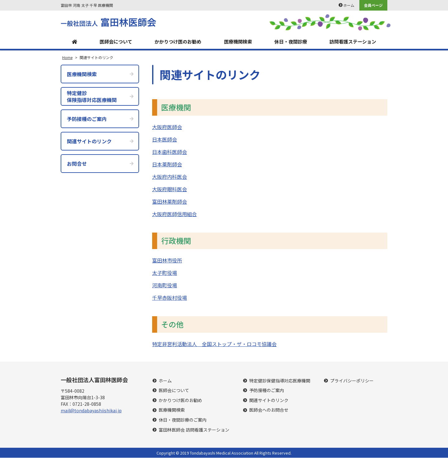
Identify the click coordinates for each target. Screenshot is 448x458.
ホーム (348, 5)
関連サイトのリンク (268, 401)
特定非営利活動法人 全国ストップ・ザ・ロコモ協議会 (214, 344)
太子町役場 (164, 273)
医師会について (114, 41)
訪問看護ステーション (352, 41)
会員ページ (373, 5)
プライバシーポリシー (352, 381)
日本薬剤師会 (167, 164)
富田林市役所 (167, 260)
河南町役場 (164, 285)
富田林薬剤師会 (169, 202)
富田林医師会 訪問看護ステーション (194, 430)
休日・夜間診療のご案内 (183, 420)
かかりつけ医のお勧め (177, 41)
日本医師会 (164, 139)
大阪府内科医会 (169, 177)
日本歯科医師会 (169, 152)
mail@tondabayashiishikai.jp (91, 411)
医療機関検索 (237, 41)
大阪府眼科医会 (169, 189)
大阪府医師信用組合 (174, 214)
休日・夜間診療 (289, 41)
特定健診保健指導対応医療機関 (279, 381)
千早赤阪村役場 (169, 298)
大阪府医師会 (167, 127)
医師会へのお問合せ (268, 411)
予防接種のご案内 (266, 391)
